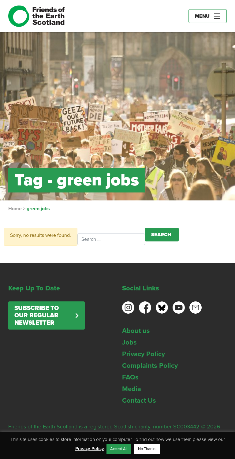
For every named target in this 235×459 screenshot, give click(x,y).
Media (131, 389)
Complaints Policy (150, 366)
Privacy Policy (143, 354)
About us (136, 331)
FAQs (130, 377)
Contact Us (139, 401)
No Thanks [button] (147, 448)
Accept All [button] (119, 448)
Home (15, 209)
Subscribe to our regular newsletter (36, 315)
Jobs (129, 342)
